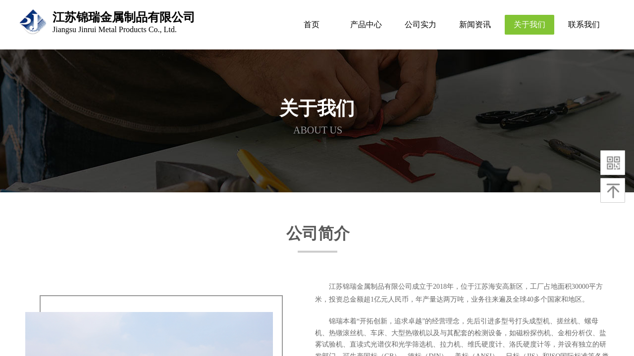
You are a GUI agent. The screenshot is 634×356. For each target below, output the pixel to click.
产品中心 (366, 24)
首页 (311, 24)
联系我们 (584, 24)
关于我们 (529, 24)
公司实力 (420, 24)
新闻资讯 (475, 24)
